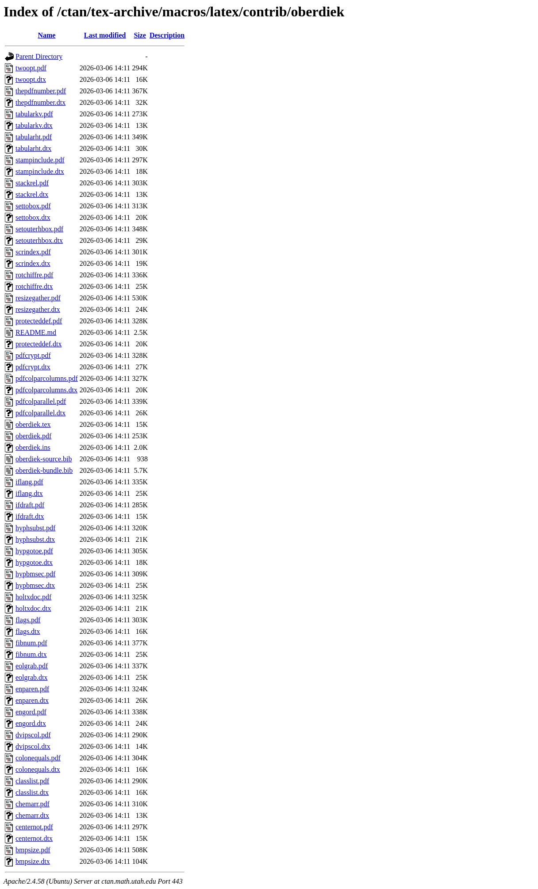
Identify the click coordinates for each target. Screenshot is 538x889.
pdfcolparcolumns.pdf (46, 378)
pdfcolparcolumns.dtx (46, 390)
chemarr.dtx (32, 815)
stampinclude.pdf (40, 160)
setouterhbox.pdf (39, 229)
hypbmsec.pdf (35, 574)
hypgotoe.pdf (34, 551)
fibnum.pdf (31, 643)
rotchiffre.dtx (34, 286)
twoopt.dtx (30, 79)
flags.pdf (27, 620)
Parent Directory (38, 56)
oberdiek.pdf (33, 436)
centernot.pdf (34, 827)
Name (46, 35)
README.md (35, 332)
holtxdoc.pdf (33, 597)
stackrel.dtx (31, 194)
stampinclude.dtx (39, 171)
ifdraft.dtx (29, 516)
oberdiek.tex (33, 424)
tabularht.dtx (33, 148)
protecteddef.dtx (38, 344)
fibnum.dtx (31, 654)
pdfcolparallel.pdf (40, 401)
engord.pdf (30, 712)
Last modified (105, 35)
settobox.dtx (32, 217)
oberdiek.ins (32, 447)
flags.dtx (27, 631)
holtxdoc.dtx (33, 608)
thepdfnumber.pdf (40, 91)
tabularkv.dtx (34, 125)
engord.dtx (30, 723)
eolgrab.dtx (31, 677)
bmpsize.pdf (32, 850)
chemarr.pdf (32, 804)
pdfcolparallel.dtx (40, 413)
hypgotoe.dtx (34, 562)
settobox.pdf (33, 206)
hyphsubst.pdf (35, 528)
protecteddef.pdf (38, 321)
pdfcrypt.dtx (32, 367)
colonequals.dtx (37, 769)
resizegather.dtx (37, 309)
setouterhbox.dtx (39, 240)
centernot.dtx (34, 838)
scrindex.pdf (33, 252)
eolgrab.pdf (31, 666)
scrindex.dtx (32, 263)
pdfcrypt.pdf (33, 355)
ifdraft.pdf (29, 505)
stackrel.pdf (32, 183)
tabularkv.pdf (34, 114)
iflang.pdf (29, 482)
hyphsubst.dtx (35, 539)
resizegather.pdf (38, 298)
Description (167, 35)
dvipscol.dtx (32, 746)
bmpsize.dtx (32, 861)
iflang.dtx (29, 493)
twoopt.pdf (30, 68)
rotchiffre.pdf (34, 275)
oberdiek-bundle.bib (44, 470)
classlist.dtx (32, 792)
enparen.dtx (32, 700)
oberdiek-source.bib (43, 459)
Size (140, 35)
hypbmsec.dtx (35, 585)
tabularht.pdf (33, 137)
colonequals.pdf (38, 758)
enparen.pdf (32, 689)
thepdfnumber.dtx (40, 102)
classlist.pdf (32, 781)
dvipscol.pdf (33, 735)
